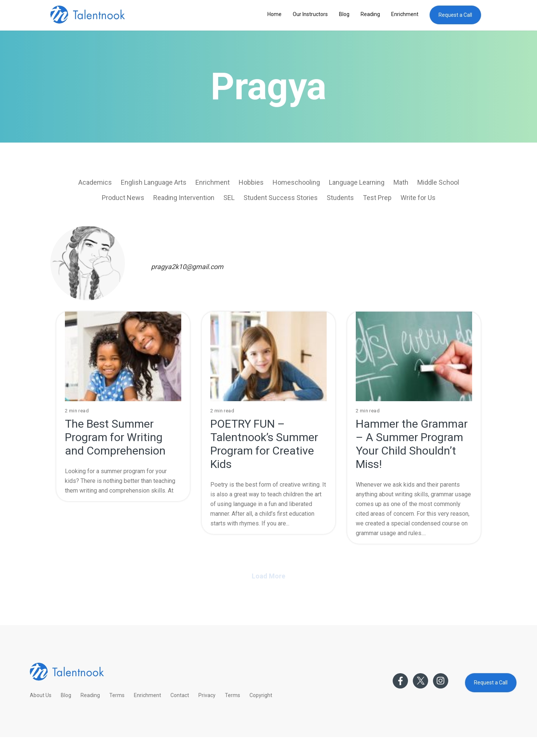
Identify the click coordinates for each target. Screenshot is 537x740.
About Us (40, 695)
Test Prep (377, 198)
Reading (370, 14)
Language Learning (356, 182)
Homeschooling (296, 182)
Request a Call (455, 15)
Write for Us (418, 198)
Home (274, 14)
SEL (229, 198)
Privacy (207, 695)
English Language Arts (153, 182)
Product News (123, 198)
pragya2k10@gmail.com (187, 267)
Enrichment (404, 14)
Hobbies (251, 182)
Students (340, 198)
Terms (117, 695)
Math (400, 182)
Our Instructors (310, 14)
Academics (95, 182)
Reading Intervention (183, 198)
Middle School (438, 182)
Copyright (260, 695)
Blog (344, 14)
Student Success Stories (281, 198)
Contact (179, 695)
